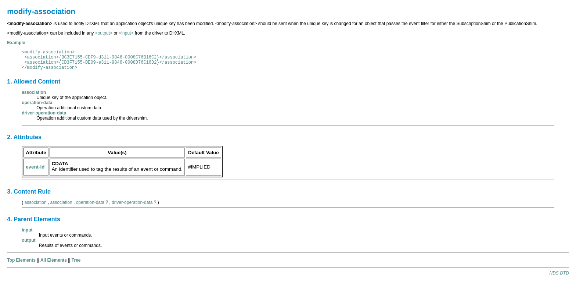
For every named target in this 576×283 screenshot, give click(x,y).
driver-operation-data (132, 202)
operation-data (90, 202)
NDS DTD (559, 273)
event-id (35, 167)
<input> (126, 33)
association (36, 202)
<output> (103, 33)
